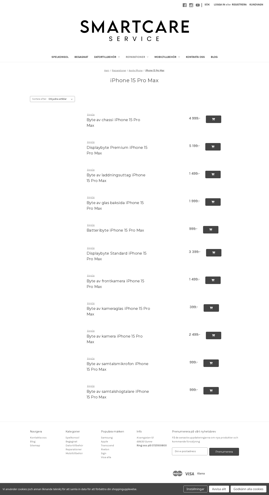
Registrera (239, 4)
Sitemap (35, 445)
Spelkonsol (60, 57)
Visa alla (106, 457)
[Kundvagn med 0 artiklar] (256, 4)
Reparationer (137, 57)
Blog (214, 57)
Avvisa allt (219, 489)
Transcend (107, 445)
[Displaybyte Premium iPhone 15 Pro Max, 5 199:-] (117, 142)
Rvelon (105, 449)
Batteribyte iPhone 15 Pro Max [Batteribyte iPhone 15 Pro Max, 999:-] (115, 230)
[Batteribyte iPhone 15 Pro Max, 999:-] (118, 225)
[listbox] (61, 99)
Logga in (219, 4)
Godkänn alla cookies (248, 489)
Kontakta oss (195, 57)
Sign (103, 453)
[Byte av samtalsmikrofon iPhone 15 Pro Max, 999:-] (119, 358)
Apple (104, 441)
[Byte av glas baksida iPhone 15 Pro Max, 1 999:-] (117, 197)
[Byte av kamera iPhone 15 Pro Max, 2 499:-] (117, 331)
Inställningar (195, 489)
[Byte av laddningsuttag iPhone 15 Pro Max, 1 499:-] (117, 170)
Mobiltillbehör (167, 57)
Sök (207, 4)
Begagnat (81, 57)
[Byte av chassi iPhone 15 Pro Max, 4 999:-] (117, 114)
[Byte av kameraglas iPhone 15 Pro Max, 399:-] (118, 303)
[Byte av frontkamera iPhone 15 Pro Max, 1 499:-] (117, 275)
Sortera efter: (39, 99)
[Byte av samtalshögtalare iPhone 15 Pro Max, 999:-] (119, 386)
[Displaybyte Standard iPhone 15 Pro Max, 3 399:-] (117, 248)
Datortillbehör (107, 57)
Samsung (107, 437)
